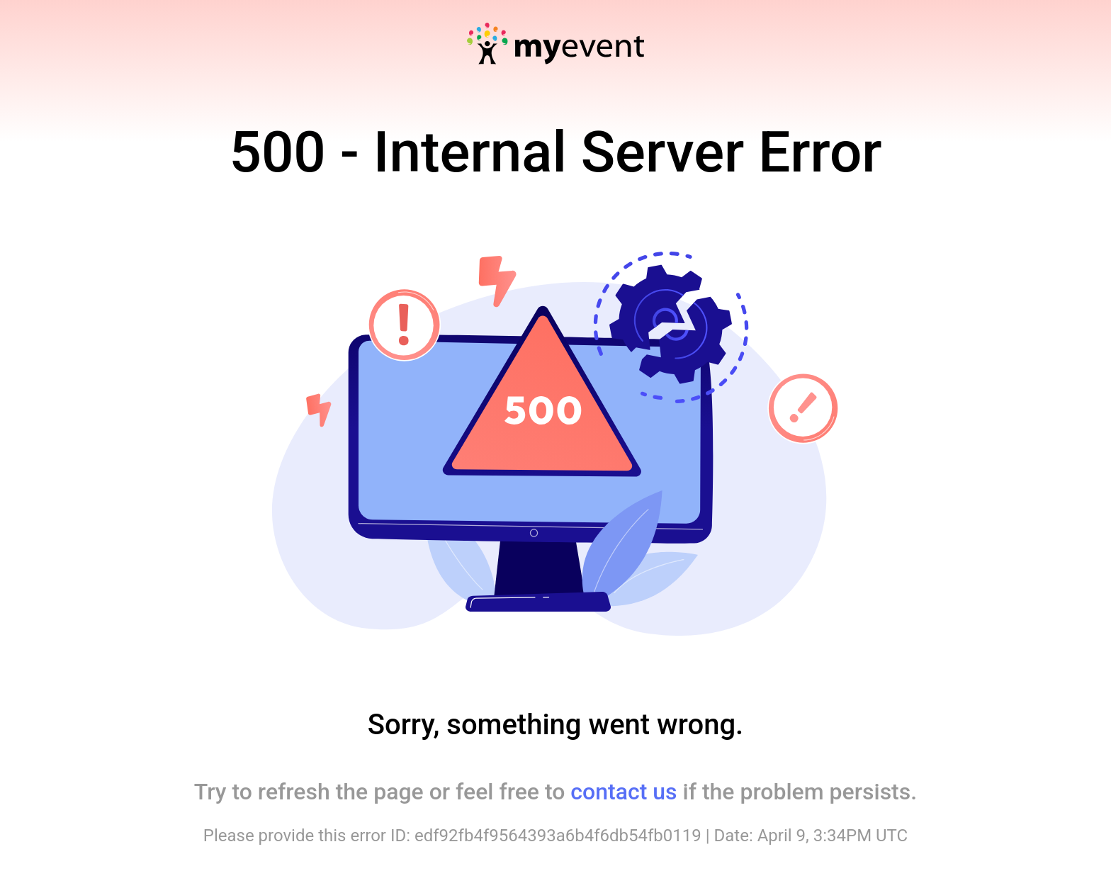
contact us (623, 791)
